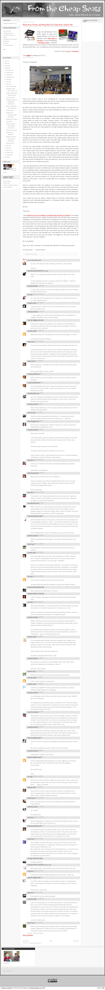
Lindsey (30, 553)
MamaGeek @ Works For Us (36, 271)
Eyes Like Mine (7, 31)
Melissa (30, 671)
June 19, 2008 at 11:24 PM (36, 294)
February (8, 152)
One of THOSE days (11, 86)
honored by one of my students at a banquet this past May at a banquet (48, 215)
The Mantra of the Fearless (10, 39)
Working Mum (32, 393)
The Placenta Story (8, 33)
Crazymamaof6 (32, 374)
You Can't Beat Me (8, 45)
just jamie (30, 899)
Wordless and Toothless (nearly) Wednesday (11, 114)
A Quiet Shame (10, 110)
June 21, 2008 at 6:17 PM (35, 871)
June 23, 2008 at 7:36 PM (35, 922)
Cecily (68, 51)
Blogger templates (7, 988)
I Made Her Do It (10, 143)
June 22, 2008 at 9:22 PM (35, 892)
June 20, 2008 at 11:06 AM (35, 544)
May (7, 145)
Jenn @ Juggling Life (34, 320)
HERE (28, 55)
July (7, 81)
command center (8, 971)
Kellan (29, 361)
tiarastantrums (32, 503)
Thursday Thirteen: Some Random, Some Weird (11, 126)
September (9, 77)
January (8, 154)
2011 (6, 61)
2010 (6, 63)
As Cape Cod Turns (33, 858)
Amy (29, 871)
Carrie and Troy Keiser (34, 587)
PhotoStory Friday (43, 42)
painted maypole (32, 878)
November (9, 72)
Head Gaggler (32, 421)
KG (29, 777)
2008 (6, 68)
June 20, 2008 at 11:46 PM (36, 817)
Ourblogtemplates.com (35, 988)
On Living (5, 43)
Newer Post (25, 940)
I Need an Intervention (11, 130)
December (9, 70)
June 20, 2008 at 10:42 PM (36, 797)
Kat (29, 294)
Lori (29, 602)
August (8, 79)
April (7, 147)
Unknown (30, 331)
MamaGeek (75, 51)
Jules (29, 839)
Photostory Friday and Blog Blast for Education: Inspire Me (48, 24)
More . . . (5, 49)
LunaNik (30, 684)
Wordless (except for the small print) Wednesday (11, 139)
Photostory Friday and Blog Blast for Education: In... (11, 102)
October (8, 74)
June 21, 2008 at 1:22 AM (35, 838)
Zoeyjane (30, 303)
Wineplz (30, 787)
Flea (29, 817)
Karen (29, 544)
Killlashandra (31, 473)
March (8, 150)
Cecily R (30, 637)
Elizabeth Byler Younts (34, 594)
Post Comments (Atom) (35, 943)
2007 (6, 157)
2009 (6, 65)
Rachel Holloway (33, 738)
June (7, 84)
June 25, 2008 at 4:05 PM (35, 933)
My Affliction (6, 41)
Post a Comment (28, 935)
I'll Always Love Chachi (12, 119)
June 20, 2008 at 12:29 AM (35, 341)
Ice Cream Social (10, 97)
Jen (29, 576)
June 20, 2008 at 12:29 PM (36, 576)
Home (50, 940)
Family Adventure (33, 757)
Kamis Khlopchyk (33, 260)
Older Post (75, 940)
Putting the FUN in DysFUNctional (38, 865)
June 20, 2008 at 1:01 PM (35, 602)
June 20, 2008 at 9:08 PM (35, 776)
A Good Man (9, 121)
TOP (103, 988)
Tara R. (30, 413)
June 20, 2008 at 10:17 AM (35, 492)
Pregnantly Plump (33, 826)
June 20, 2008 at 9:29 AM (35, 460)
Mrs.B (29, 923)
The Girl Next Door (33, 516)
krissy (29, 342)
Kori (29, 492)
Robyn (29, 798)
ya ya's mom (31, 712)
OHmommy (31, 807)
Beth (29, 893)
